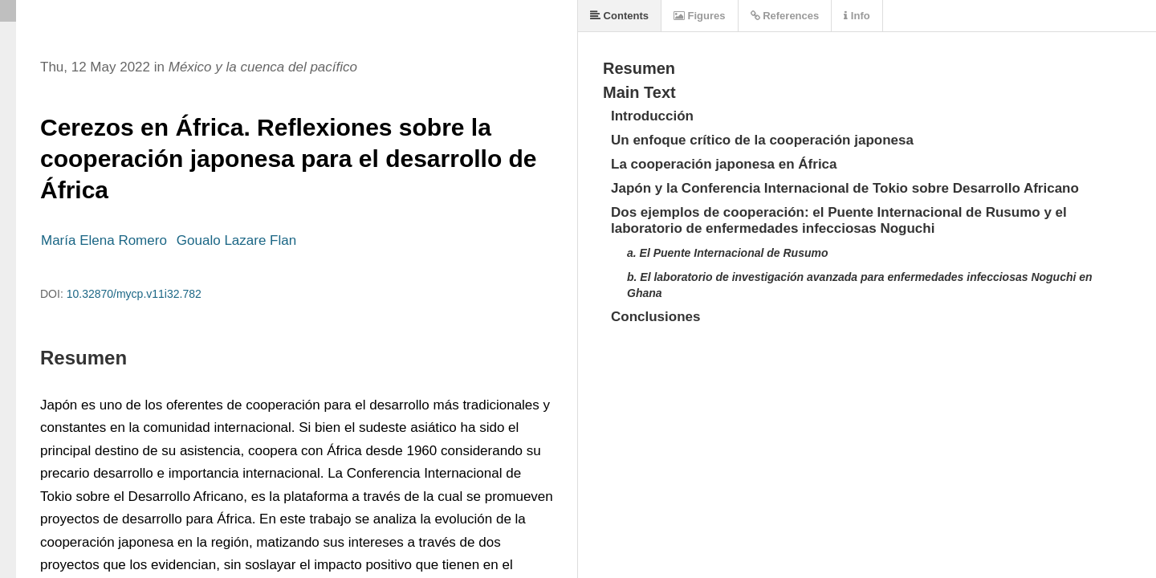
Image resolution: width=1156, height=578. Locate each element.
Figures (700, 16)
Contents (619, 16)
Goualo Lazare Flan (236, 240)
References (785, 16)
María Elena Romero (104, 240)
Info (856, 16)
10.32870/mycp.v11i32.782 (134, 293)
